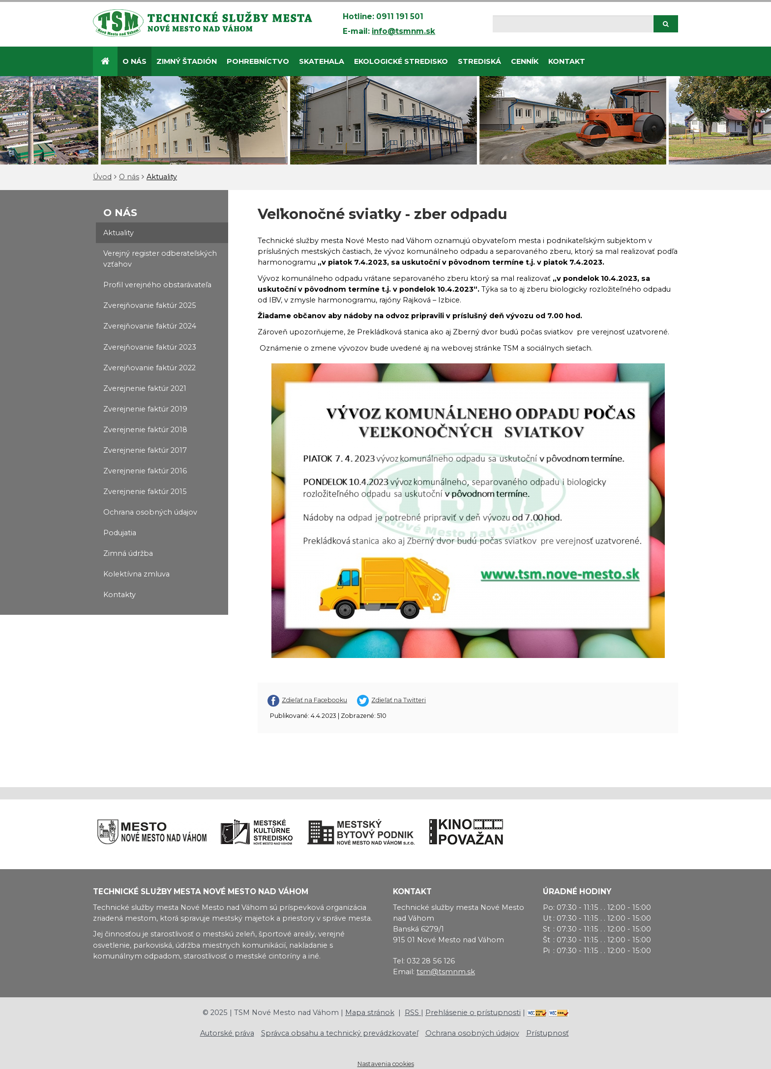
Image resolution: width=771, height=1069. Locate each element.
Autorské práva (227, 1033)
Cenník (524, 61)
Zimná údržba (128, 553)
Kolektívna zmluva (136, 574)
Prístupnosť (547, 1033)
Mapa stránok (369, 1012)
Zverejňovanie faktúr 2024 (149, 326)
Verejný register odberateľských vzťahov (160, 259)
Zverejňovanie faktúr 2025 (149, 305)
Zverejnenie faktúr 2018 (145, 429)
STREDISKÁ (479, 61)
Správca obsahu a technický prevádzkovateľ (339, 1033)
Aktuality (162, 176)
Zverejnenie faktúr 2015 (145, 491)
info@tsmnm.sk (403, 31)
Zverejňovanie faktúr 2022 (149, 367)
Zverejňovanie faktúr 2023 (149, 347)
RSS (413, 1012)
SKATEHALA (321, 61)
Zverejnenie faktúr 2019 (145, 409)
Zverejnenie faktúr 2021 (144, 388)
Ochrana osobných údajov (150, 512)
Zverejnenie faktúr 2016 (145, 470)
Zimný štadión (186, 61)
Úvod (102, 176)
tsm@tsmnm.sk (445, 971)
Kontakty (119, 594)
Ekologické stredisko (401, 61)
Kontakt (566, 61)
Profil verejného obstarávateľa (157, 284)
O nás (134, 61)
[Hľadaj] (573, 23)
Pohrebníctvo (258, 61)
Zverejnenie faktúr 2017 (145, 450)
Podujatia (119, 532)
